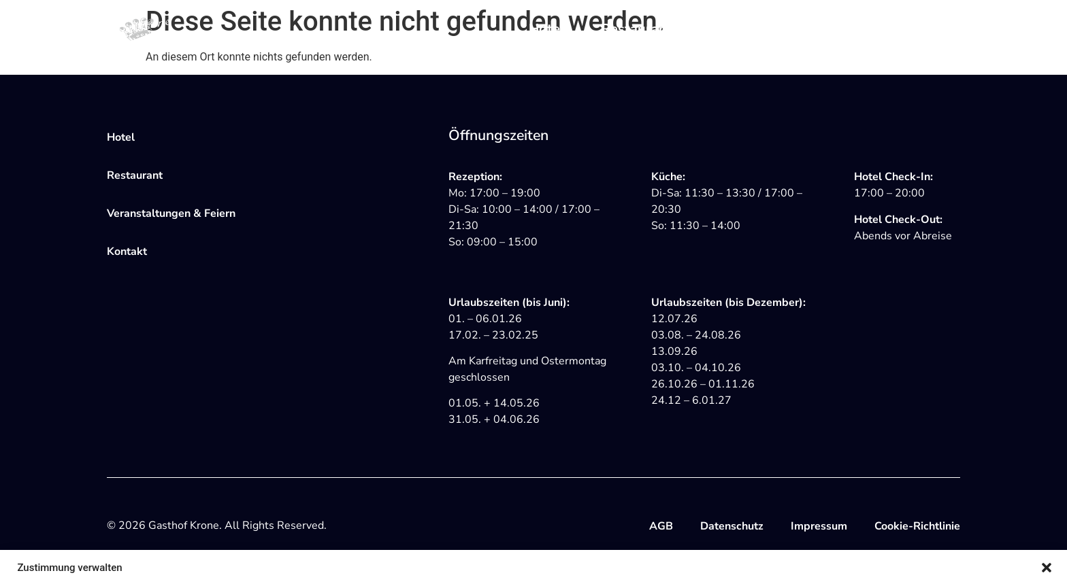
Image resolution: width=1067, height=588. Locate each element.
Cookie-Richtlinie (917, 526)
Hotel (546, 29)
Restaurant (636, 29)
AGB (661, 526)
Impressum (819, 526)
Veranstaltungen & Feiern (790, 29)
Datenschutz (732, 526)
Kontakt (934, 29)
